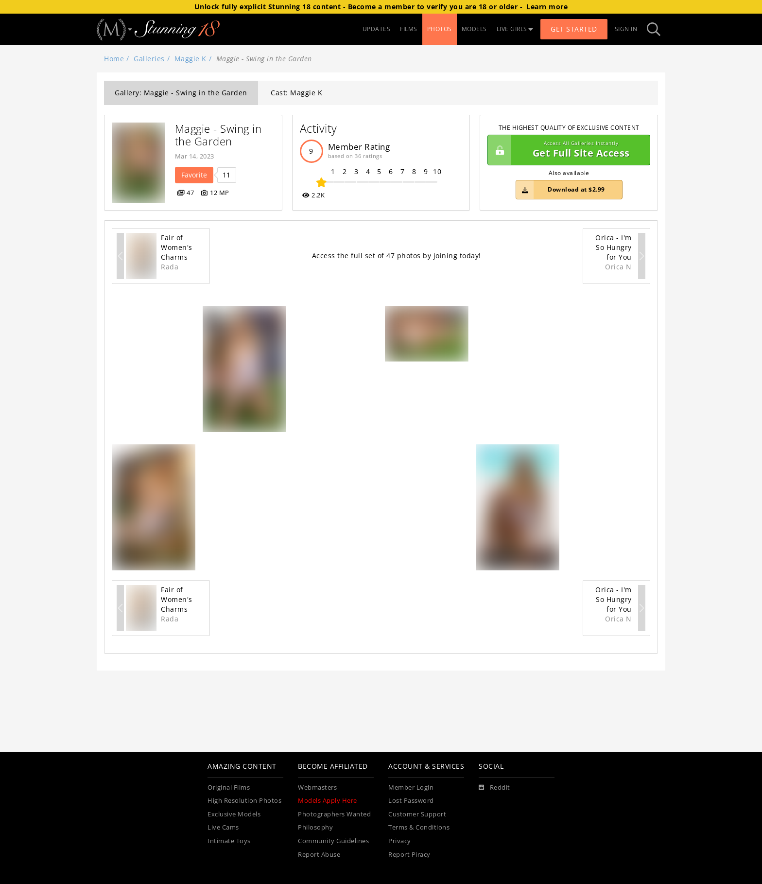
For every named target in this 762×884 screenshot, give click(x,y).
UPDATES (377, 29)
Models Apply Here (327, 800)
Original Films (229, 787)
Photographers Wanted (334, 814)
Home (114, 58)
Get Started (574, 29)
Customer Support (417, 814)
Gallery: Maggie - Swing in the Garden (181, 92)
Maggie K (190, 58)
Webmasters (317, 787)
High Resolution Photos (244, 800)
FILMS (408, 29)
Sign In (626, 29)
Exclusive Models (234, 814)
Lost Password (411, 800)
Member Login (410, 787)
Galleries (149, 58)
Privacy (399, 841)
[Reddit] (494, 787)
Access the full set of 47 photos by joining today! (396, 255)
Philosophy (315, 827)
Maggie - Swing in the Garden (220, 135)
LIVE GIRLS (515, 29)
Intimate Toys (229, 841)
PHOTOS (439, 29)
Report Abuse (319, 854)
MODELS (474, 29)
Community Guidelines (333, 841)
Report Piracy (409, 854)
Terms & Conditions (419, 827)
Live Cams (223, 827)
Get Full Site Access (566, 150)
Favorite (194, 174)
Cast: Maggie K (296, 92)
